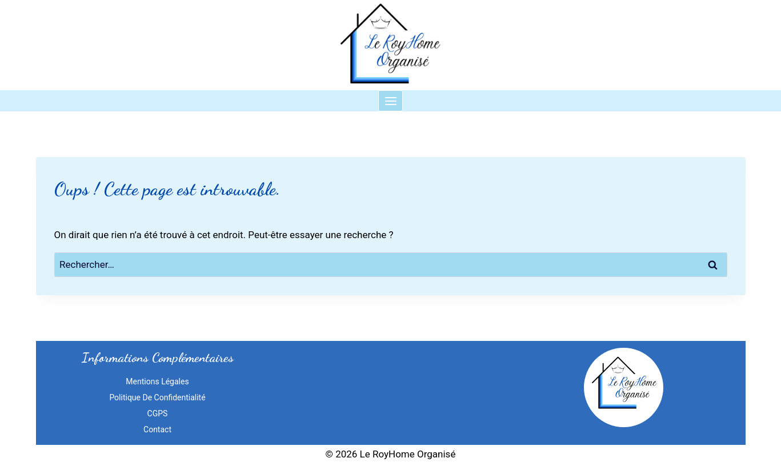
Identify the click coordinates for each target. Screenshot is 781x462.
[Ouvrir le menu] (390, 100)
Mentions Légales (157, 381)
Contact (157, 429)
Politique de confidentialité (157, 397)
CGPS (157, 413)
